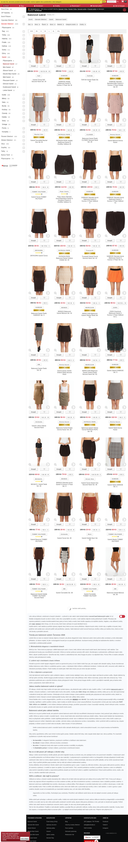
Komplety (5, 132)
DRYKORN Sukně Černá (39, 255)
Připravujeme (6, 27)
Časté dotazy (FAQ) (51, 821)
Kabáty (4, 117)
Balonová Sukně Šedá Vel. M (39, 369)
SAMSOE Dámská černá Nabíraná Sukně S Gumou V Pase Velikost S (89, 200)
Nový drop (5, 9)
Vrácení (48, 831)
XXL (58, 31)
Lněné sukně (7, 90)
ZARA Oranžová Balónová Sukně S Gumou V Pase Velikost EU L (115, 314)
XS (37, 31)
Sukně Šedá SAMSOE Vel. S (115, 485)
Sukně (4, 57)
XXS (31, 31)
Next (89, 534)
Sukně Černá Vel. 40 (64, 538)
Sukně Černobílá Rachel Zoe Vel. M (39, 141)
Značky (56, 6)
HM (39, 364)
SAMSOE (64, 75)
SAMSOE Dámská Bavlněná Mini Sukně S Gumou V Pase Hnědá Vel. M (115, 84)
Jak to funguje (119, 6)
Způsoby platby (50, 828)
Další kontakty (88, 828)
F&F (38, 76)
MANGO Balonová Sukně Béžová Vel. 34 (64, 312)
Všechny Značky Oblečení (72, 824)
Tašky (3, 151)
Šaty (3, 31)
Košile (4, 95)
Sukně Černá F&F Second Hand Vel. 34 (39, 80)
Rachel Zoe (38, 134)
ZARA (115, 307)
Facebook (105, 821)
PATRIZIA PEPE (64, 134)
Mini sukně (7, 67)
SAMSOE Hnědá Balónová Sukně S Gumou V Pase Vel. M (64, 83)
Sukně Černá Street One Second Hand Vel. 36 (89, 483)
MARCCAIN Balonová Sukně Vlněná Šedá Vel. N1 (89, 315)
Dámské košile (82, 9)
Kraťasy (4, 109)
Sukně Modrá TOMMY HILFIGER (115, 540)
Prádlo (4, 42)
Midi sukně (7, 77)
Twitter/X (105, 824)
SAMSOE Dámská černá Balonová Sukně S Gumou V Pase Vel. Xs (115, 258)
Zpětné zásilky (50, 834)
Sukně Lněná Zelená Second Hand (39, 426)
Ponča (4, 128)
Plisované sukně (8, 80)
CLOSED (90, 134)
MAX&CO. (38, 479)
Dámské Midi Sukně (33, 834)
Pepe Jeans (64, 191)
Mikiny (4, 98)
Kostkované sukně (9, 87)
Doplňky (4, 147)
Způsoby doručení (51, 824)
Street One (90, 479)
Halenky (5, 38)
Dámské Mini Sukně (33, 824)
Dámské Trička (62, 9)
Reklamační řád (69, 834)
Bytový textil (5, 155)
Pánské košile (92, 9)
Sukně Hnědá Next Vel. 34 (90, 539)
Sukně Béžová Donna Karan (115, 141)
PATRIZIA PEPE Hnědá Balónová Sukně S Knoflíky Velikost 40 (64, 142)
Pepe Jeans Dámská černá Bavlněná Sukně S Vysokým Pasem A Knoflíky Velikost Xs (64, 199)
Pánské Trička (72, 9)
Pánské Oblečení (7, 136)
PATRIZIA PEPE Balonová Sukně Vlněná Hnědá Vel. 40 (64, 258)
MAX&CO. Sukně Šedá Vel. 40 (39, 485)
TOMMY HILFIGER (39, 191)
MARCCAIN (90, 307)
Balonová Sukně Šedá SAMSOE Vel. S (39, 314)
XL (53, 31)
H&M (33, 624)
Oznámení (38, 6)
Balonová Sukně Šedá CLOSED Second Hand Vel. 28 (90, 140)
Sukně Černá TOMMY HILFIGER (39, 198)
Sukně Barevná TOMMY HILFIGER (39, 540)
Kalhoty (4, 46)
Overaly (4, 113)
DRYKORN (39, 250)
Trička (4, 35)
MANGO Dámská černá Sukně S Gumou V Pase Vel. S (64, 484)
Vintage (4, 124)
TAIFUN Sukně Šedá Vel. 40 (89, 80)
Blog (66, 821)
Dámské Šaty (50, 838)
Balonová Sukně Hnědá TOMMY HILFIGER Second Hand (39, 595)
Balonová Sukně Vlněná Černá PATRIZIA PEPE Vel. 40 (89, 429)
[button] (45, 71)
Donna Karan (115, 134)
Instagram (105, 828)
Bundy (4, 106)
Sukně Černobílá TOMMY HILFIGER (89, 595)
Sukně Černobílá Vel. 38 (64, 593)
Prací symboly (69, 828)
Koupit (33, 66)
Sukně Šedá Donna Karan (115, 428)
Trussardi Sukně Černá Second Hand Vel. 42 (90, 257)
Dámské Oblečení (7, 24)
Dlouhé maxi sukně (9, 74)
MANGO (64, 307)
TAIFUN (90, 76)
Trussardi (90, 250)
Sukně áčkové (32, 828)
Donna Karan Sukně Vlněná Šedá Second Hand (64, 372)
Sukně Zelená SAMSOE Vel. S (115, 371)
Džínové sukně (8, 84)
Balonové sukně (8, 64)
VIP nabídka (5, 13)
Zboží (6, 6)
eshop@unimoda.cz (89, 824)
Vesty (4, 120)
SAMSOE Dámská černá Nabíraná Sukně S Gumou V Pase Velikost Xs (115, 200)
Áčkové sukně (8, 70)
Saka (3, 102)
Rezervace (75, 6)
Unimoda (38, 422)
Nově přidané (6, 16)
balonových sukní (116, 689)
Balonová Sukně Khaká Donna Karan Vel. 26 (64, 428)
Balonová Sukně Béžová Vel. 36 (115, 593)
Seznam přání (97, 6)
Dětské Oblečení (7, 140)
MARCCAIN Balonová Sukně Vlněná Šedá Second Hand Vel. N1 (89, 372)
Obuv (3, 144)
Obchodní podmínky (70, 831)
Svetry (4, 50)
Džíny (4, 53)
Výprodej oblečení (7, 20)
